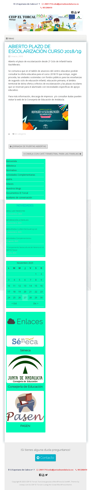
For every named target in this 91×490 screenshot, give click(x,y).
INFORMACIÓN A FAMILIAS (17, 220)
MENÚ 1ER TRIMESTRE (15, 211)
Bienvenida (11, 161)
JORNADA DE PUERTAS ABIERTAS (28, 146)
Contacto (45, 458)
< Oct (14, 303)
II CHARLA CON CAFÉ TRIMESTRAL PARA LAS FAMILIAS (52, 153)
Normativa (11, 170)
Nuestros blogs (13, 188)
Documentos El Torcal (17, 192)
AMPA (9, 179)
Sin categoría (20, 134)
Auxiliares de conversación (19, 197)
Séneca (25, 350)
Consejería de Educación (25, 386)
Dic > (35, 303)
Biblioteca (11, 165)
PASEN (25, 426)
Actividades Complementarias (20, 174)
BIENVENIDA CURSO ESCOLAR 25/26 (21, 229)
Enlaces (9, 183)
